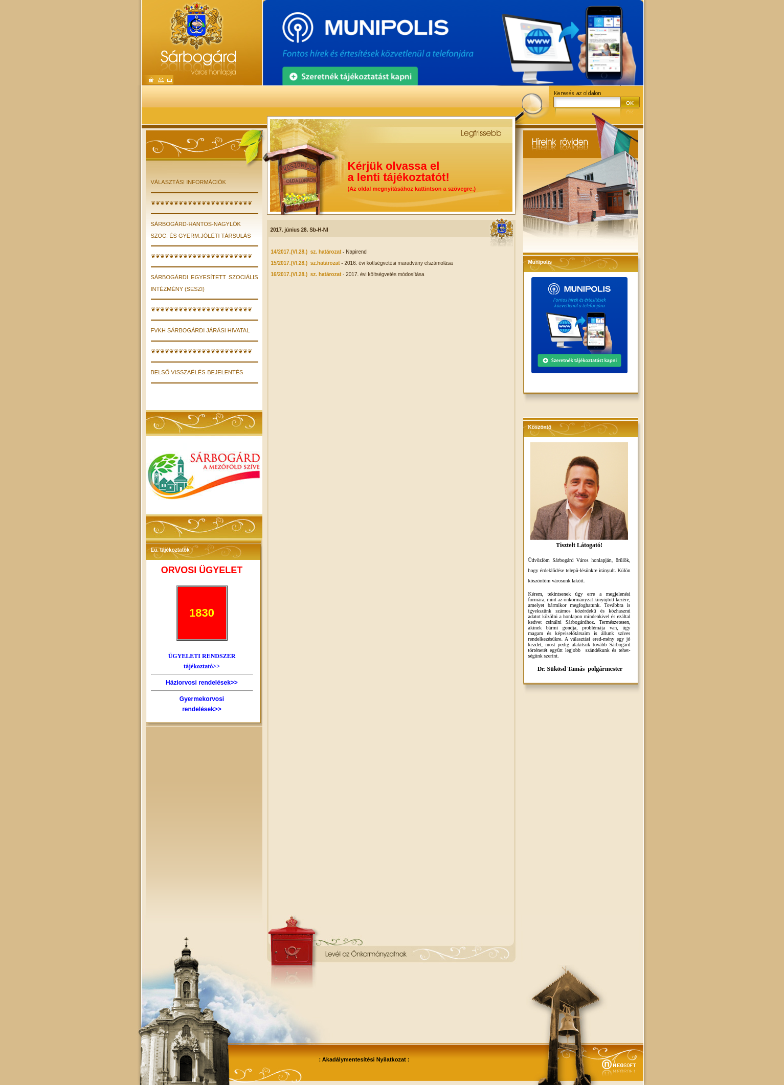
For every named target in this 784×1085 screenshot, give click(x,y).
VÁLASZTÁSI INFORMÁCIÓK (188, 182)
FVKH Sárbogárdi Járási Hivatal (200, 330)
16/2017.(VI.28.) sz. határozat (306, 274)
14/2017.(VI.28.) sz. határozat (306, 252)
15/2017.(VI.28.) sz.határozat (305, 263)
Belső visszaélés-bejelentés (197, 372)
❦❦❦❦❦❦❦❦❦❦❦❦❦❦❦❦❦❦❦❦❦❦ (201, 203)
